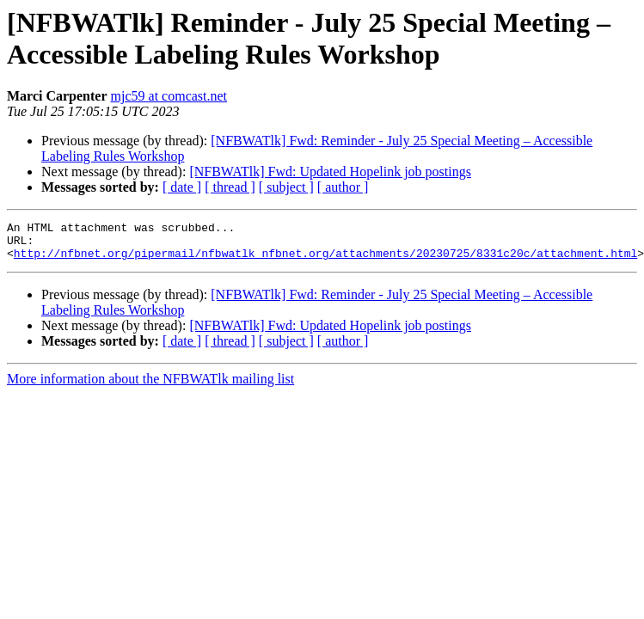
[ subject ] (286, 187)
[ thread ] (230, 187)
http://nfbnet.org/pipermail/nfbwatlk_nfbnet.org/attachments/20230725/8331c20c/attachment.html (325, 260)
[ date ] (182, 187)
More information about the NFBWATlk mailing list (150, 386)
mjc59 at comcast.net (169, 96)
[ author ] (343, 187)
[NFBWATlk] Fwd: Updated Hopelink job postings (330, 171)
